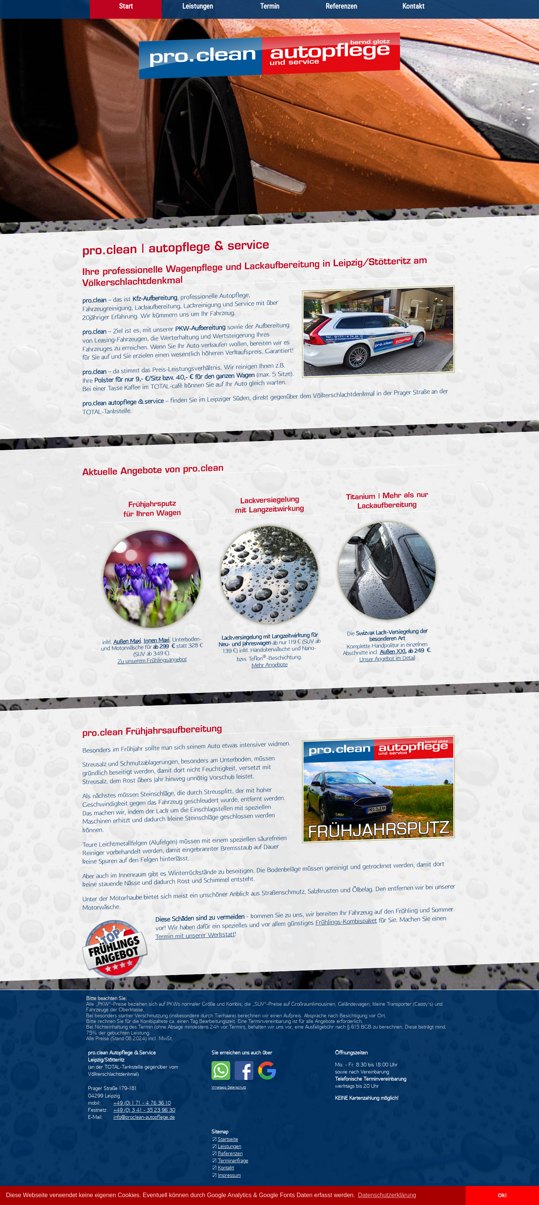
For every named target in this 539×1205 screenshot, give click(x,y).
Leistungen (197, 6)
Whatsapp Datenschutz (228, 1087)
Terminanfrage (233, 1160)
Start (126, 6)
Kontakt (413, 6)
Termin (269, 6)
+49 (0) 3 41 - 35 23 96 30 (144, 1110)
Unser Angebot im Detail (387, 658)
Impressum (229, 1175)
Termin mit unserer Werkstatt (195, 935)
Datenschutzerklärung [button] (387, 1195)
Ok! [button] (502, 1195)
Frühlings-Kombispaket (346, 921)
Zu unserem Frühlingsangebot (152, 660)
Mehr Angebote (269, 665)
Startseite (228, 1139)
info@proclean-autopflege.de (144, 1117)
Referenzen (341, 6)
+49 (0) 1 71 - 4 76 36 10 (142, 1103)
